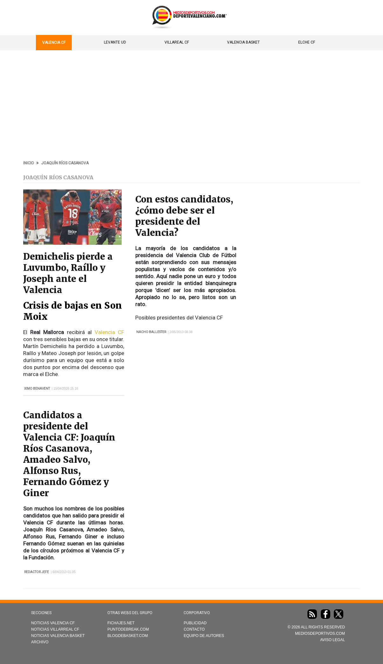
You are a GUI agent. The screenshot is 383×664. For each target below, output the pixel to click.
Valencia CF (53, 42)
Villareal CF (177, 42)
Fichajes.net (120, 623)
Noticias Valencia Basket (58, 635)
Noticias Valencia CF (53, 623)
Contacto (194, 629)
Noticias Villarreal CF (55, 629)
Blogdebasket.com (127, 635)
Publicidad (195, 623)
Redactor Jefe (36, 572)
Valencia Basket (243, 42)
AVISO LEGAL (332, 640)
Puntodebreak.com (128, 629)
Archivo (40, 642)
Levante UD (115, 42)
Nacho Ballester (151, 332)
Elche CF (306, 42)
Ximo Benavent (37, 388)
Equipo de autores (204, 635)
